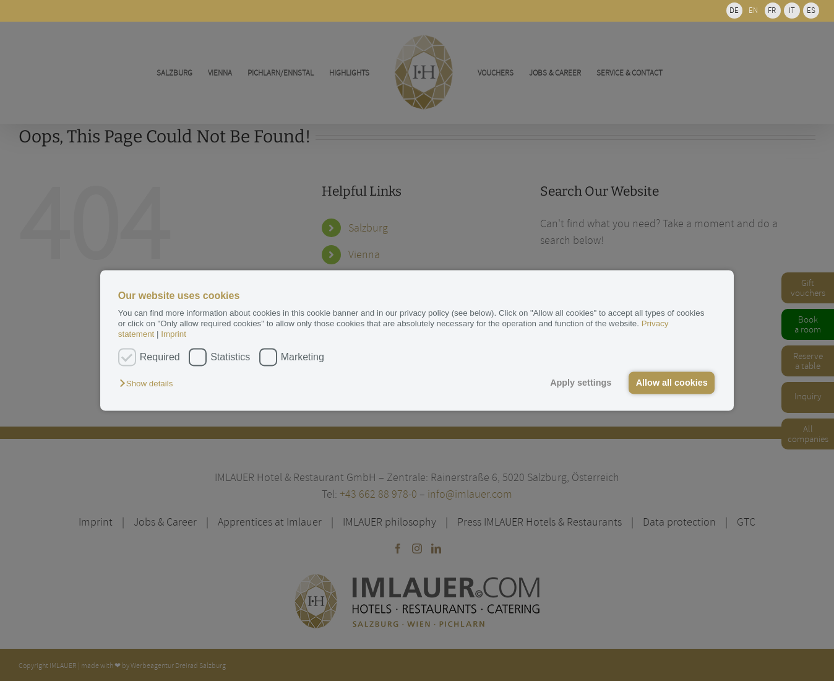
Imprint (173, 334)
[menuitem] (734, 10)
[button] (149, 383)
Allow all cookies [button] (672, 383)
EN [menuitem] (753, 10)
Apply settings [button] (580, 383)
